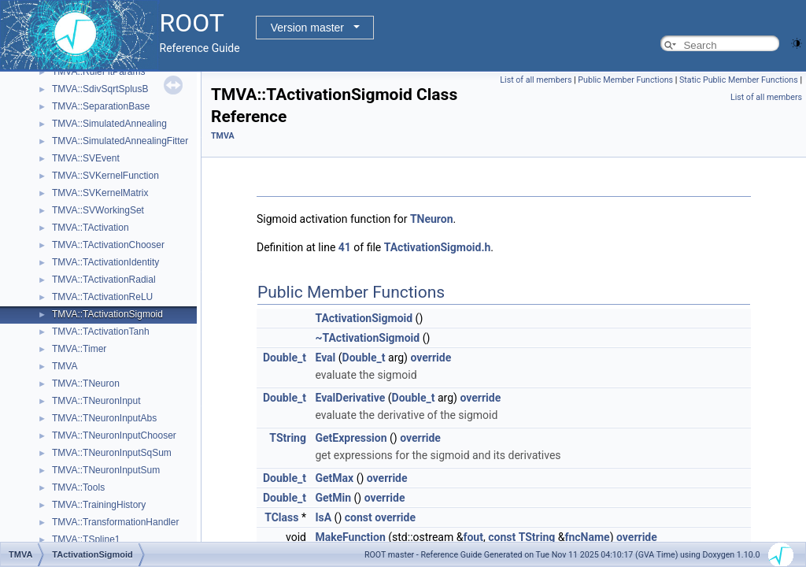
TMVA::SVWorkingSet (98, 210)
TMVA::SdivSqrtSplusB (100, 88)
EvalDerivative (350, 397)
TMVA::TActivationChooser (108, 244)
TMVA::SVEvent (86, 158)
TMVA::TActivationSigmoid (107, 314)
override (430, 357)
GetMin (333, 497)
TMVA (64, 366)
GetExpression (350, 438)
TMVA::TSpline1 (86, 539)
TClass (281, 517)
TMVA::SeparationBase (101, 106)
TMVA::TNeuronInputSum (106, 470)
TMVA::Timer (79, 348)
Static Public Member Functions (738, 80)
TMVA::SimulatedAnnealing (109, 123)
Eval (325, 357)
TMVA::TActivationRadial (104, 279)
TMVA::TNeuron (86, 383)
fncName (586, 537)
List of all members (535, 80)
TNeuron (431, 219)
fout (473, 537)
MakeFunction (350, 537)
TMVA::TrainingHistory (99, 504)
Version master (307, 27)
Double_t (284, 357)
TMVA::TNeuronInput (96, 400)
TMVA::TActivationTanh (101, 331)
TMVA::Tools (78, 487)
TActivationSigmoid (363, 318)
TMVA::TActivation (90, 227)
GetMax (334, 478)
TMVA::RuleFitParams (98, 71)
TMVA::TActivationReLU (102, 296)
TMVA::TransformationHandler (115, 522)
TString (287, 438)
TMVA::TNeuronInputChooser (114, 435)
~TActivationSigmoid (367, 338)
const (358, 517)
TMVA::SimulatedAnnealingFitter (120, 140)
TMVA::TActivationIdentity (105, 262)
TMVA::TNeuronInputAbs (104, 418)
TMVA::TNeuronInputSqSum (112, 452)
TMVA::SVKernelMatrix (100, 192)
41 (344, 247)
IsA (323, 517)
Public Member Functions (625, 80)
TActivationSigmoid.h (437, 247)
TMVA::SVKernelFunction (105, 175)
